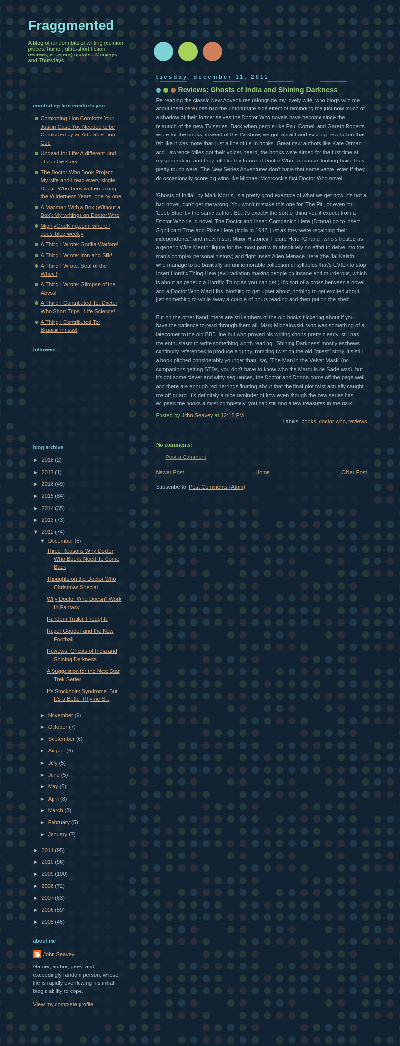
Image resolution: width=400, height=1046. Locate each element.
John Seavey (59, 954)
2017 (48, 472)
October (58, 727)
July (53, 763)
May (54, 786)
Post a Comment (186, 457)
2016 (48, 484)
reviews (357, 421)
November (61, 715)
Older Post (354, 472)
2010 (48, 862)
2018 (48, 460)
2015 (48, 496)
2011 (48, 850)
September (62, 739)
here (190, 108)
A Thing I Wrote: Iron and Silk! (76, 255)
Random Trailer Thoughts (77, 619)
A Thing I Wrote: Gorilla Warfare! (80, 244)
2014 (48, 508)
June (54, 775)
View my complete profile (63, 1004)
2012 (48, 532)
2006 (48, 909)
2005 (48, 922)
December (61, 541)
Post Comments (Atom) (217, 487)
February (59, 822)
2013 (48, 520)
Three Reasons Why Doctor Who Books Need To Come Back (83, 559)
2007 (48, 898)
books (308, 421)
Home (262, 472)
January (58, 834)
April (54, 799)
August (57, 750)
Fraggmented (71, 25)
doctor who (332, 421)
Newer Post (170, 472)
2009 (48, 874)
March (56, 810)
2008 (48, 886)
